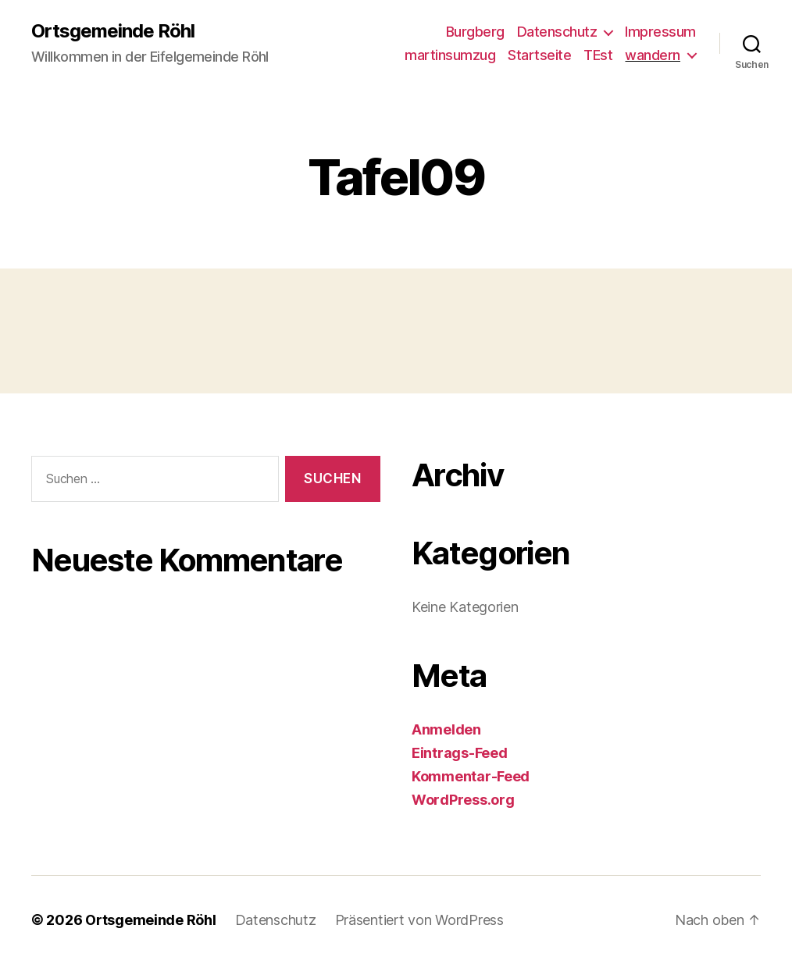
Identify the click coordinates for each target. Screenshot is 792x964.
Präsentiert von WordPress (419, 920)
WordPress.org (463, 799)
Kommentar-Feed (471, 776)
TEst (597, 55)
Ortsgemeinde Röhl (112, 31)
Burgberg (475, 31)
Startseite (539, 55)
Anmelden (446, 729)
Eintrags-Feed (460, 753)
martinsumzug (450, 55)
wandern (652, 55)
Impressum (660, 31)
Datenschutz (557, 31)
